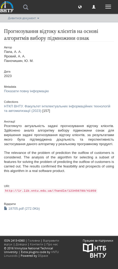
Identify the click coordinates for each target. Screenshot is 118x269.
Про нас (52, 244)
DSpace (43, 256)
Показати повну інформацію (26, 91)
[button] (80, 6)
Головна (34, 240)
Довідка (21, 244)
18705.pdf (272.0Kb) (22, 209)
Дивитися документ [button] (23, 18)
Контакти (36, 244)
